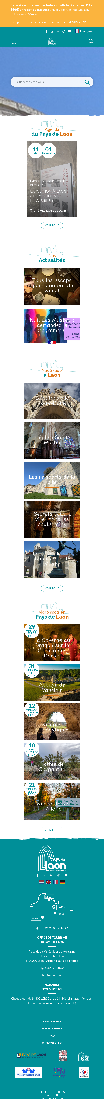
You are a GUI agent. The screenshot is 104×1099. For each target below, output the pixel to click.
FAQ (52, 1035)
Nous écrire (52, 975)
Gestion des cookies (52, 1092)
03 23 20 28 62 (52, 968)
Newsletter (52, 1042)
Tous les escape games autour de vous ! (52, 285)
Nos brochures (52, 1028)
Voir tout (52, 225)
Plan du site (52, 1095)
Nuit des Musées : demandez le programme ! (52, 325)
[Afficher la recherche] (91, 41)
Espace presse (52, 1021)
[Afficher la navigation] (13, 41)
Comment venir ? (52, 928)
